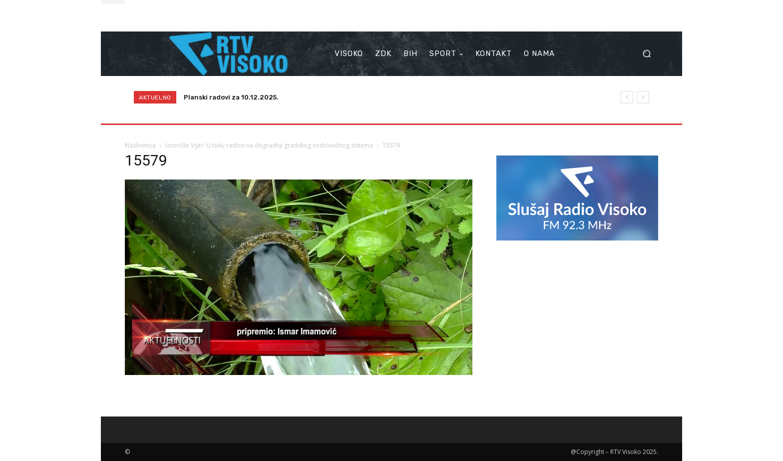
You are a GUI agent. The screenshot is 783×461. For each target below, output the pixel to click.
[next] (643, 97)
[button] (646, 54)
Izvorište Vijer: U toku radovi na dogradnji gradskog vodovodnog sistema (269, 145)
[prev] (627, 97)
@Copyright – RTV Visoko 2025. (614, 452)
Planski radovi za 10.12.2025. (231, 97)
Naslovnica (140, 145)
